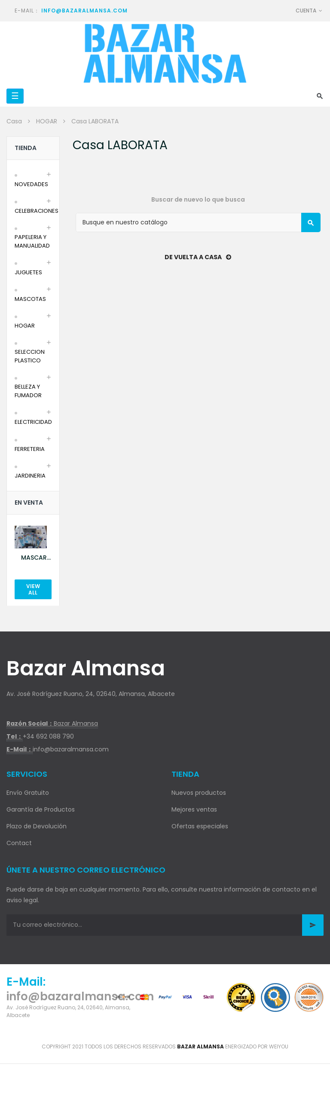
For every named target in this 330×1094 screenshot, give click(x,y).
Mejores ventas (194, 809)
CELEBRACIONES (36, 211)
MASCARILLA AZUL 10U (36, 557)
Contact (19, 843)
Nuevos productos (198, 792)
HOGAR (25, 326)
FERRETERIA (30, 449)
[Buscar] (198, 222)
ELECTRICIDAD (33, 422)
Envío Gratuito (27, 792)
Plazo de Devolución (36, 826)
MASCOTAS (30, 299)
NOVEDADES (31, 184)
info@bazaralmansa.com (84, 10)
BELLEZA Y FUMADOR (28, 391)
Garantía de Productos (40, 809)
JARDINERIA (30, 476)
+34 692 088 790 (48, 736)
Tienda (26, 148)
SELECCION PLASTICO (30, 356)
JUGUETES (28, 272)
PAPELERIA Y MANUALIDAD (32, 241)
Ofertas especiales (199, 826)
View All (33, 589)
